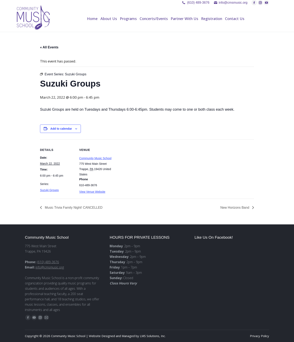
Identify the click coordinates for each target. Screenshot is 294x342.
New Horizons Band (235, 207)
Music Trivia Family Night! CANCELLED (73, 207)
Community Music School (95, 158)
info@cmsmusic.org (50, 267)
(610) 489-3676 (198, 2)
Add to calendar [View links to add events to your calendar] (61, 128)
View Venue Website (92, 191)
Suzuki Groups (49, 190)
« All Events (49, 47)
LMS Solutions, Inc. (153, 336)
